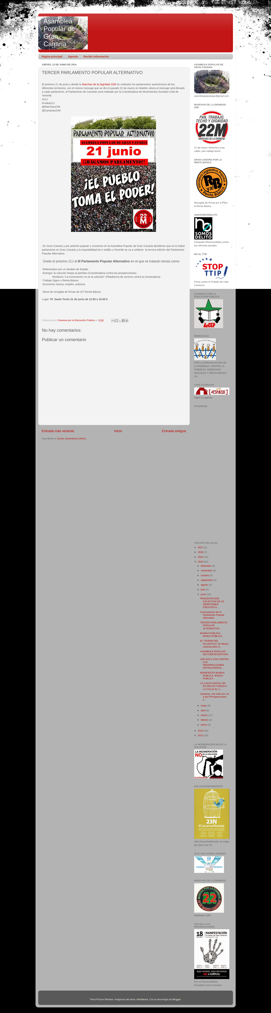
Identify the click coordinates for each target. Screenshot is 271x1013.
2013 (201, 730)
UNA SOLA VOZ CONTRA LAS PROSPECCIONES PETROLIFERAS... (214, 663)
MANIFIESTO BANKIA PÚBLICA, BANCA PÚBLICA (212, 675)
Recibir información (96, 56)
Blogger (176, 999)
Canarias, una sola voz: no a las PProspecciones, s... (214, 696)
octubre (205, 575)
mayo (204, 705)
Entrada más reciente (58, 431)
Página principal (51, 56)
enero (204, 724)
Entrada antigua (174, 431)
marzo (204, 715)
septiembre (207, 580)
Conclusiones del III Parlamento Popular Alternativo (212, 615)
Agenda (73, 56)
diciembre (206, 565)
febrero (205, 719)
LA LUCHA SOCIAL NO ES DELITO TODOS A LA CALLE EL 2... (213, 686)
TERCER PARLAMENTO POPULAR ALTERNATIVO (213, 625)
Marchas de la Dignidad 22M (98, 84)
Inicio (118, 431)
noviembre (207, 570)
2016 (201, 552)
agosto (205, 584)
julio (203, 589)
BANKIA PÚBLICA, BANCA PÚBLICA (211, 634)
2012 (201, 735)
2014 (201, 561)
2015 (201, 557)
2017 (201, 547)
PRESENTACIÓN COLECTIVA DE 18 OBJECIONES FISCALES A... (212, 603)
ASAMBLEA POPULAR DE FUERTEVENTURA (214, 653)
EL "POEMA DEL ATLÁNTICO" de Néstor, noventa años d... (214, 643)
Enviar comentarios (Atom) (71, 438)
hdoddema (142, 999)
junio (204, 594)
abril (203, 710)
